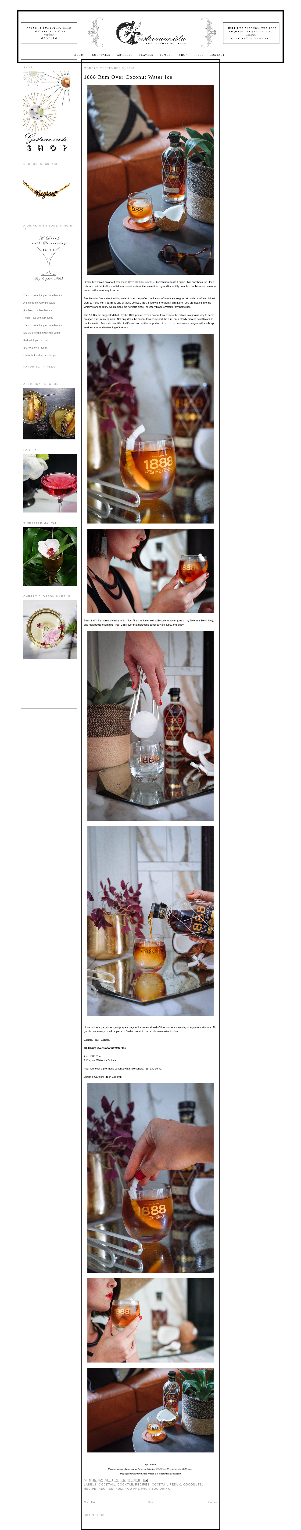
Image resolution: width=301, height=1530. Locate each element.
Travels (146, 55)
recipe (90, 1488)
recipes (106, 1488)
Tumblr (166, 55)
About (80, 55)
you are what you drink (147, 1488)
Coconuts (192, 1484)
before (151, 282)
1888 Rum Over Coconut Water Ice (128, 77)
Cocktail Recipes (134, 1484)
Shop (183, 55)
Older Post (212, 1502)
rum (119, 1488)
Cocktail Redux (166, 1484)
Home (151, 1502)
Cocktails (101, 55)
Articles (125, 55)
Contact (217, 55)
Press (199, 55)
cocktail (107, 1484)
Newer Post (89, 1502)
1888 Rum (141, 282)
